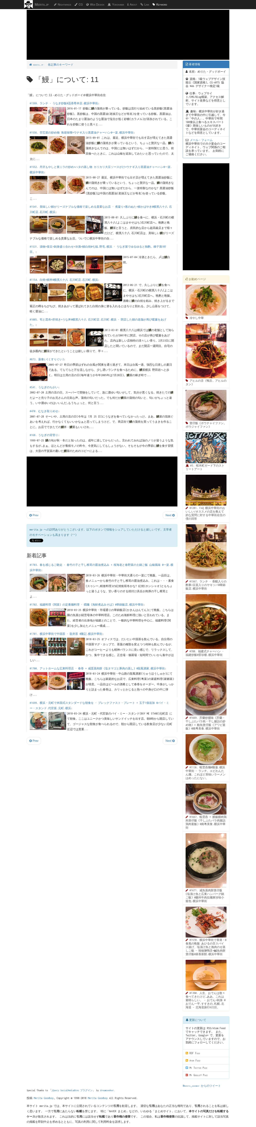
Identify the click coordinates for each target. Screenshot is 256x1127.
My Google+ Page (197, 1075)
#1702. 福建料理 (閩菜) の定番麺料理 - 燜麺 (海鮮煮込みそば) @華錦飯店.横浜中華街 (86, 604)
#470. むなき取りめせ (44, 411)
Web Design (97, 4)
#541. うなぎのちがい (44, 387)
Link (146, 4)
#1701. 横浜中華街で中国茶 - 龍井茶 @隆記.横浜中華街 (66, 633)
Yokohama (118, 4)
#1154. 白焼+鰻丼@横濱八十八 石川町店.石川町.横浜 (64, 279)
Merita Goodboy (44, 1098)
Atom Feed (193, 1060)
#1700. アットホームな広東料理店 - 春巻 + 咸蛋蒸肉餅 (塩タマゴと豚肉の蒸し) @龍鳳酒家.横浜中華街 (97, 668)
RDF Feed (193, 1053)
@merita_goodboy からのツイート (202, 1085)
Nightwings (64, 4)
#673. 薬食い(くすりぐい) (47, 359)
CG (81, 4)
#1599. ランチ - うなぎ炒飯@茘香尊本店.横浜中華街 (64, 103)
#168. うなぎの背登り (44, 435)
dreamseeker (107, 1090)
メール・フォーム (201, 140)
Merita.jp (42, 4)
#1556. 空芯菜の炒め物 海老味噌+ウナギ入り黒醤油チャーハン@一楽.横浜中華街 (82, 132)
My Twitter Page (196, 1067)
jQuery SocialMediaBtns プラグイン (72, 1090)
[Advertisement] (128, 40)
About (133, 4)
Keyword (161, 4)
